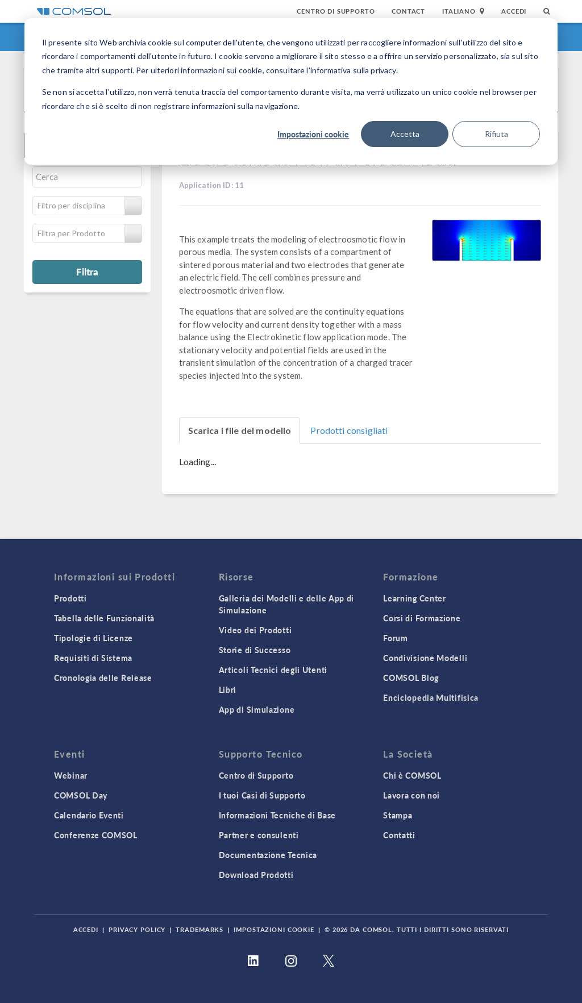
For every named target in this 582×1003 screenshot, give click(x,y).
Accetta (404, 134)
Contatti (399, 835)
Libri (228, 689)
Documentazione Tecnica (268, 854)
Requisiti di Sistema (93, 657)
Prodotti (70, 598)
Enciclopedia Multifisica (431, 697)
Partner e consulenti (259, 835)
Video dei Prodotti (255, 630)
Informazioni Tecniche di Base (277, 815)
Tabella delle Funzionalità (104, 618)
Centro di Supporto (336, 11)
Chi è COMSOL (412, 775)
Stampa (397, 815)
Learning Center (414, 598)
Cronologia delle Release (103, 677)
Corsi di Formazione (421, 618)
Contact (408, 11)
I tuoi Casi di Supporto (262, 795)
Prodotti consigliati (349, 430)
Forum (395, 637)
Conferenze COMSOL (96, 835)
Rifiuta (496, 134)
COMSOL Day (80, 795)
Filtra (87, 271)
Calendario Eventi (89, 815)
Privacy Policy (137, 929)
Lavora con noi (411, 795)
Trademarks (199, 929)
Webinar (71, 775)
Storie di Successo (255, 649)
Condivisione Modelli (425, 657)
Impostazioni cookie (313, 134)
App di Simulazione (257, 709)
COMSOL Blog (411, 677)
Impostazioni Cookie (274, 929)
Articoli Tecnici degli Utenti (273, 669)
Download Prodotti (256, 874)
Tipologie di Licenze (93, 637)
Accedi (513, 11)
